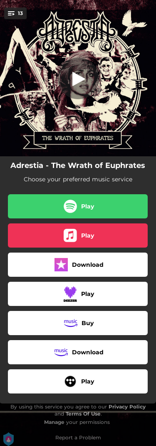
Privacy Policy (127, 406)
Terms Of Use (83, 414)
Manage (54, 422)
